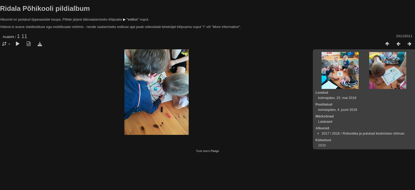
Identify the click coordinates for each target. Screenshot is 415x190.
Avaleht (8, 37)
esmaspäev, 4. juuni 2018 (337, 110)
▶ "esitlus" (131, 19)
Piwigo (215, 151)
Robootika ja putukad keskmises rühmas (373, 133)
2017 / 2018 (331, 133)
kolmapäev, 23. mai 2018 (337, 98)
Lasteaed (325, 122)
